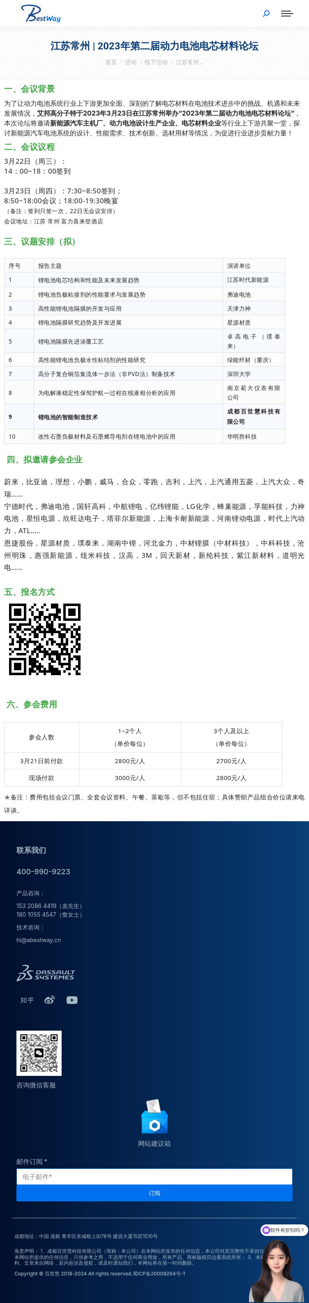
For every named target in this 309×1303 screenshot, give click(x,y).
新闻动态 (176, 1282)
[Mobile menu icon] (287, 13)
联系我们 (167, 1282)
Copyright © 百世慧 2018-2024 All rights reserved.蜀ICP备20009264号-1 (99, 1273)
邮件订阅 (29, 1161)
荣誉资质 (142, 1282)
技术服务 (150, 1282)
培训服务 (159, 1282)
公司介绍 (133, 1282)
